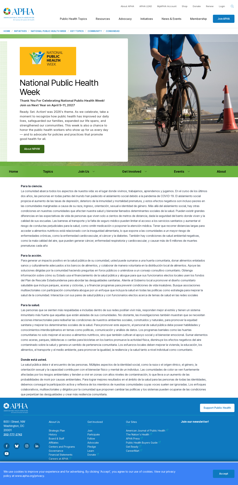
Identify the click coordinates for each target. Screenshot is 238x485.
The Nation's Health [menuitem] (139, 434)
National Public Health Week (48, 31)
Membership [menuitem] (198, 19)
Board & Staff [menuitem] (56, 438)
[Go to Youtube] (7, 453)
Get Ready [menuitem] (134, 446)
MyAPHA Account (167, 6)
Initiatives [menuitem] (146, 19)
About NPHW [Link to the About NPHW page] (32, 148)
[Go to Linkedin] (37, 446)
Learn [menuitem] (90, 450)
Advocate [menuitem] (93, 442)
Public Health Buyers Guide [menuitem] (143, 442)
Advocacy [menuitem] (125, 19)
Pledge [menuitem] (91, 446)
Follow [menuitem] (91, 438)
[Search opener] (232, 6)
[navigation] (13, 171)
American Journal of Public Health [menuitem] (147, 430)
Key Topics (77, 31)
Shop (184, 6)
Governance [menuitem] (56, 450)
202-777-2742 (13, 434)
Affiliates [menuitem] (53, 442)
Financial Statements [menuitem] (60, 454)
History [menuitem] (53, 434)
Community (95, 31)
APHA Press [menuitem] (134, 438)
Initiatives (20, 31)
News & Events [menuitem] (171, 19)
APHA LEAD (145, 6)
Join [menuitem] (89, 430)
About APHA (127, 6)
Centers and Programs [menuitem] (62, 446)
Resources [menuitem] (103, 19)
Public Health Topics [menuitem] (73, 19)
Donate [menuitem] (93, 454)
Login (222, 6)
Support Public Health (217, 407)
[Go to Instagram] (27, 446)
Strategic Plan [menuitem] (57, 430)
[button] (93, 171)
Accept (223, 473)
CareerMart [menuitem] (134, 450)
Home (7, 31)
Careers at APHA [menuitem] (60, 458)
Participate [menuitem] (93, 434)
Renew (210, 6)
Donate (197, 6)
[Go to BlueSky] (17, 446)
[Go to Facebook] (7, 446)
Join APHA (224, 18)
